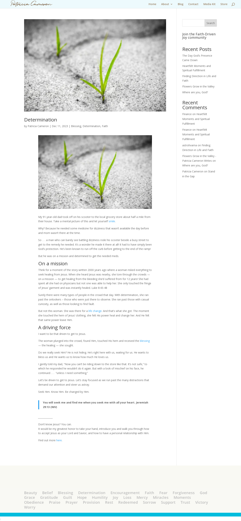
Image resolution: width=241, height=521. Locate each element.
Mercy (142, 497)
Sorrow (149, 502)
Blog (180, 4)
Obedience (34, 502)
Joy (115, 497)
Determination (40, 119)
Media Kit (209, 4)
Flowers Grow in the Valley (198, 86)
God (203, 492)
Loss (127, 497)
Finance (187, 114)
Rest (109, 502)
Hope (82, 497)
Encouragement (125, 492)
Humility (100, 497)
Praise (54, 502)
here (59, 440)
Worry (29, 507)
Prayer (72, 502)
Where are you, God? (195, 92)
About (165, 4)
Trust (185, 502)
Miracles (161, 497)
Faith (105, 126)
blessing (145, 341)
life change (95, 311)
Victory (201, 502)
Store (223, 4)
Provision (91, 502)
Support (168, 502)
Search (211, 23)
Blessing (76, 126)
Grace (29, 497)
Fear (163, 492)
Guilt (67, 497)
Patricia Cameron (38, 126)
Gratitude (49, 497)
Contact (193, 4)
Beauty (30, 492)
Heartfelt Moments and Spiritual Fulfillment (196, 118)
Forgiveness (184, 492)
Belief (47, 492)
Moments (182, 497)
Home (152, 4)
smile (112, 221)
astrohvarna (189, 145)
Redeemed (128, 502)
